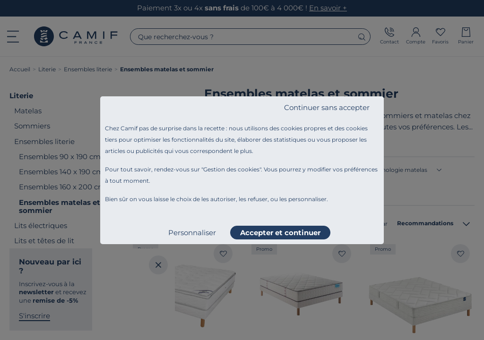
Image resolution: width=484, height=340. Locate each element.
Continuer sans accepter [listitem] (327, 107)
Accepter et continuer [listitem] (280, 232)
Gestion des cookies (231, 169)
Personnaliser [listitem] (192, 232)
